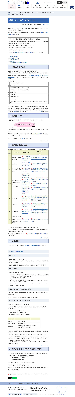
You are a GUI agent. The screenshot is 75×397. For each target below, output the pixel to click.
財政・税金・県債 (30, 12)
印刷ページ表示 (46, 24)
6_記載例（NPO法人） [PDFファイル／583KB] (26, 211)
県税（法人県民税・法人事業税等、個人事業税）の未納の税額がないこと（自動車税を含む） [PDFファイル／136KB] (39, 170)
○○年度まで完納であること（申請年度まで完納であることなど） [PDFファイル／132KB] (39, 220)
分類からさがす (18, 12)
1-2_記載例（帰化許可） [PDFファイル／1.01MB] (26, 164)
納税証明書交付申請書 (17, 251)
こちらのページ (16, 111)
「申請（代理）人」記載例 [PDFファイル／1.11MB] (37, 233)
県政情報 (24, 12)
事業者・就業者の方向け (28, 8)
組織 (55, 7)
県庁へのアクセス (29, 394)
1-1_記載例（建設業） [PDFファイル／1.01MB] (26, 158)
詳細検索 (63, 2)
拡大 (14, 3)
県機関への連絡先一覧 (15, 394)
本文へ (10, 1)
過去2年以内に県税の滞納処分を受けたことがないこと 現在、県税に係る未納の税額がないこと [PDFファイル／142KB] (39, 198)
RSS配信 (36, 383)
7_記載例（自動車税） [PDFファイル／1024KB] (26, 220)
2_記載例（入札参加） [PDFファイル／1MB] (26, 170)
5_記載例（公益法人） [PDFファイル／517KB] (26, 205)
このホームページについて (12, 383)
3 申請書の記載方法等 (37, 133)
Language (24, 1)
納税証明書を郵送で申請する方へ (17, 14)
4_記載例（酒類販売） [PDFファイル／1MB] (26, 198)
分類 (63, 7)
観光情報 (19, 7)
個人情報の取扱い (22, 383)
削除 (24, 14)
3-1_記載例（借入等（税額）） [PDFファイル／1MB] (26, 176)
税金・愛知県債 (37, 12)
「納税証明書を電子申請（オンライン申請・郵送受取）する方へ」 (24, 52)
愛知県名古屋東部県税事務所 (32, 245)
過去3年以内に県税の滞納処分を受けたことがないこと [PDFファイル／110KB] (39, 205)
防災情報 (11, 7)
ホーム (12, 12)
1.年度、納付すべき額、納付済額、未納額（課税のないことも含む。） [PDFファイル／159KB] (39, 180)
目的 (47, 7)
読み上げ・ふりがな (17, 1)
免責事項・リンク (30, 383)
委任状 (23, 138)
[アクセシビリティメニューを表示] (72, 7)
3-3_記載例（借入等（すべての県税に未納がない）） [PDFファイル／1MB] (26, 190)
